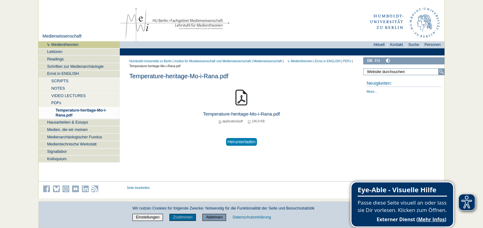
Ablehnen (214, 217)
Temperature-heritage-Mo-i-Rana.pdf (80, 112)
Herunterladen (241, 141)
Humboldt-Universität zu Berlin (150, 61)
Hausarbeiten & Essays (67, 122)
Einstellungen (148, 217)
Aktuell (379, 45)
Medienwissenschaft (62, 36)
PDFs (56, 102)
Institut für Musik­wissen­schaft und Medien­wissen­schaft (212, 61)
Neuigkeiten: (379, 83)
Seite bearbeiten (138, 187)
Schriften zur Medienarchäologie (75, 66)
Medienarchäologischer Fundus (74, 137)
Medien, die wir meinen (67, 129)
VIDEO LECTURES (68, 95)
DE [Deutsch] (370, 60)
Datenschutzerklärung (252, 217)
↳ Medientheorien (61, 44)
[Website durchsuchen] (403, 71)
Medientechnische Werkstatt (72, 144)
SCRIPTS (59, 81)
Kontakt (396, 45)
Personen (432, 45)
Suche (413, 45)
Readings (55, 59)
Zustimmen (183, 217)
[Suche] (441, 71)
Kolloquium (57, 159)
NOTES (58, 88)
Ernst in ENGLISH (63, 73)
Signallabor (57, 151)
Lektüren (55, 51)
